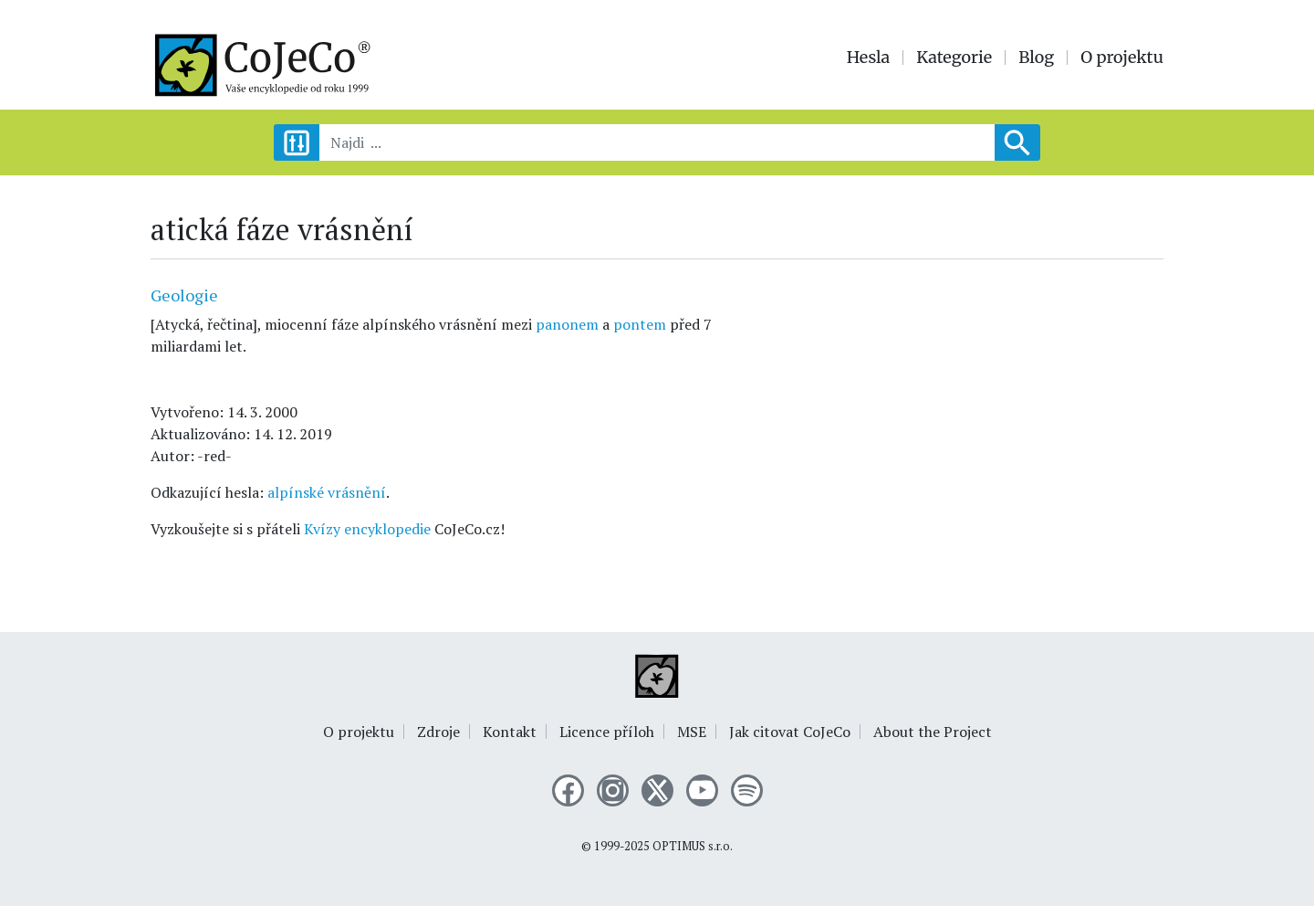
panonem (567, 324)
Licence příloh (606, 732)
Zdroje (438, 732)
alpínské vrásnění (326, 492)
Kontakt (510, 732)
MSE (691, 732)
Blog (1036, 57)
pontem (639, 324)
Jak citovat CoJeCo (789, 732)
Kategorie (954, 57)
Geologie (184, 295)
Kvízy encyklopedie (367, 529)
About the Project (932, 732)
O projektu (1121, 57)
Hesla (869, 57)
